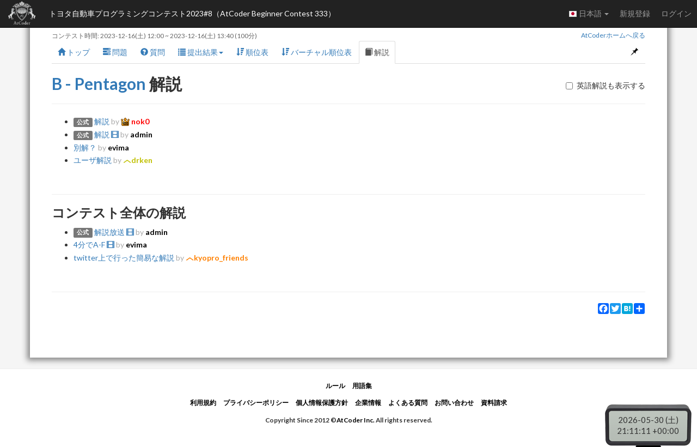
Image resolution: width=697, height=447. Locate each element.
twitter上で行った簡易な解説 (124, 257)
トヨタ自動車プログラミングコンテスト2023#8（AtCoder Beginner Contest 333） (192, 13)
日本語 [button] (588, 14)
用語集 (362, 386)
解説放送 (114, 232)
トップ (74, 52)
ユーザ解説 (93, 160)
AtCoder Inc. (356, 420)
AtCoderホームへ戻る (613, 35)
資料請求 (494, 402)
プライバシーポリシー (256, 402)
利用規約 (203, 402)
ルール (335, 386)
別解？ (85, 147)
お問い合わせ (454, 402)
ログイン (676, 13)
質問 (152, 52)
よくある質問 (407, 402)
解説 (377, 52)
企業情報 (368, 402)
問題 (115, 52)
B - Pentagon (99, 83)
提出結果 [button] (200, 52)
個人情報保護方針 (322, 402)
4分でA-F (94, 244)
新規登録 (635, 13)
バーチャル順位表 (317, 52)
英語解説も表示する (605, 85)
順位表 (252, 52)
